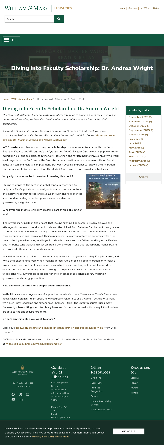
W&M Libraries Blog (21, 100)
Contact (132, 8)
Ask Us (149, 40)
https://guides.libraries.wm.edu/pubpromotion (34, 345)
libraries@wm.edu (60, 418)
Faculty (134, 384)
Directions (96, 379)
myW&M (145, 8)
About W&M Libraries (122, 40)
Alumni (134, 389)
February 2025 (139, 162)
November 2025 (140, 123)
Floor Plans (96, 384)
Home (14, 40)
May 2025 (136, 149)
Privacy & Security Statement (50, 437)
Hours (122, 8)
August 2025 (138, 136)
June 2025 (136, 144)
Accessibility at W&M (101, 410)
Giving (156, 8)
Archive (143, 178)
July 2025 (136, 140)
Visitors (134, 394)
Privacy (94, 397)
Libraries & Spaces (91, 40)
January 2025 (138, 166)
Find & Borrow (32, 40)
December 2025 (140, 118)
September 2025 (141, 131)
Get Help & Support (60, 40)
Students (135, 379)
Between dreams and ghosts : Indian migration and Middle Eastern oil (59, 329)
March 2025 (137, 157)
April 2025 (137, 153)
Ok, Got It (128, 432)
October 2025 (139, 127)
